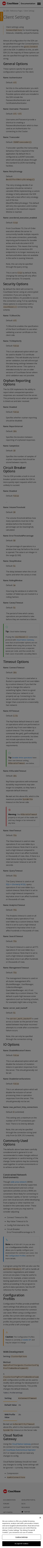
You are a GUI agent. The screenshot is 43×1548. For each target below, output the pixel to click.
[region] (21, 1531)
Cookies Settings (21, 1537)
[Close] (40, 1517)
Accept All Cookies (21, 1544)
